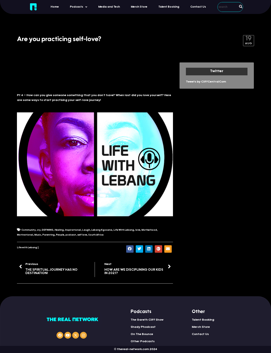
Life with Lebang (27, 248)
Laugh (86, 230)
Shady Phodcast (143, 327)
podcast (70, 235)
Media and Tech (109, 7)
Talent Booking (168, 7)
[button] (78, 7)
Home (55, 7)
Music (37, 235)
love (137, 230)
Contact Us (198, 7)
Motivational (25, 235)
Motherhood (149, 230)
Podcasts (78, 7)
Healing (59, 230)
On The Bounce (142, 334)
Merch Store (139, 7)
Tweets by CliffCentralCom (206, 81)
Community (28, 230)
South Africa (96, 235)
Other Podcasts (143, 341)
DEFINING (47, 230)
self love (82, 235)
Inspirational (73, 230)
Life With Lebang (123, 230)
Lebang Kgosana (101, 230)
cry (38, 230)
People (60, 235)
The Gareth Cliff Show (147, 320)
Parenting (48, 235)
